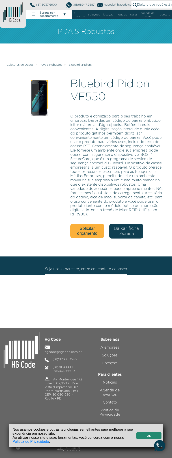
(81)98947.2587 (80, 5)
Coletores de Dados (19, 64)
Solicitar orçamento (87, 231)
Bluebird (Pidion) (80, 64)
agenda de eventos (148, 14)
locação (108, 14)
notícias (122, 14)
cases (134, 14)
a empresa (79, 14)
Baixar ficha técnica (126, 231)
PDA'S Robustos (51, 64)
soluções (94, 14)
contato (165, 14)
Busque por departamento (49, 14)
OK (149, 435)
